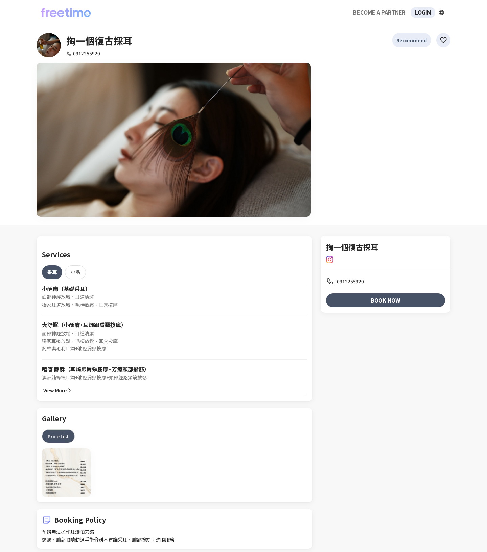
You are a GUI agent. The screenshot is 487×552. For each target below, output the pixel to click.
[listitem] (385, 281)
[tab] (52, 272)
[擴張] (441, 12)
